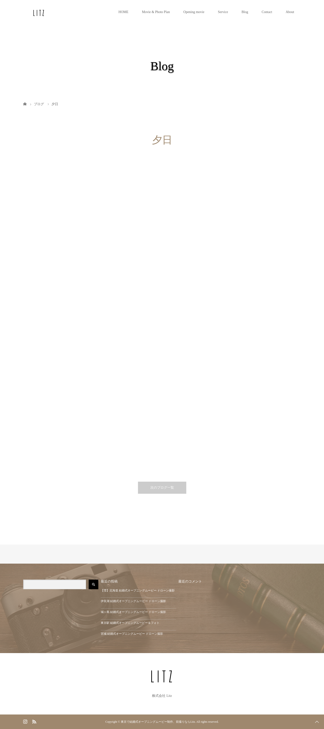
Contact (267, 12)
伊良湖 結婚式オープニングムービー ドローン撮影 (133, 601)
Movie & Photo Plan (156, 12)
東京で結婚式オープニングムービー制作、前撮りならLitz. (158, 721)
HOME (123, 12)
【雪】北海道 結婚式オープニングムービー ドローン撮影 (138, 590)
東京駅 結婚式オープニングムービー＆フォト (130, 623)
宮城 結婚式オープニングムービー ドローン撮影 (132, 633)
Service (223, 12)
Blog (245, 12)
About (290, 12)
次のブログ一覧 (162, 487)
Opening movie (193, 12)
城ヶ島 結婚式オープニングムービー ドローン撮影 (133, 612)
